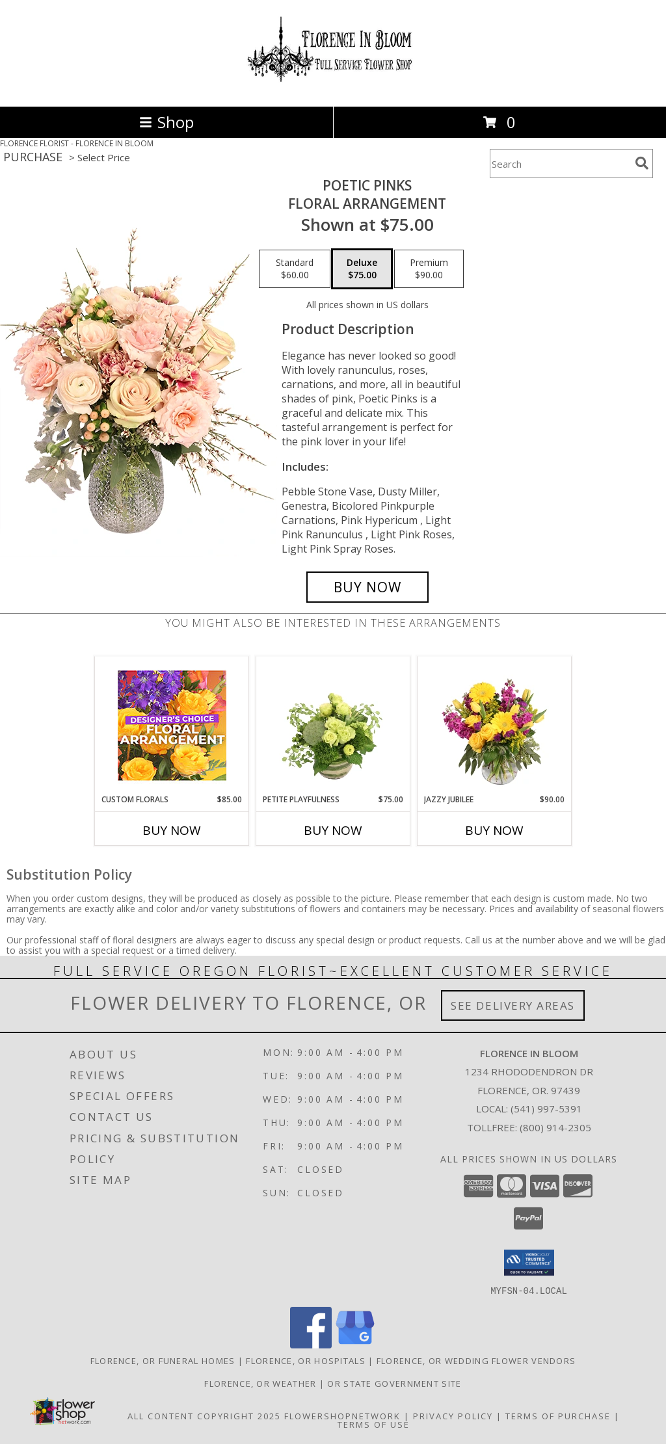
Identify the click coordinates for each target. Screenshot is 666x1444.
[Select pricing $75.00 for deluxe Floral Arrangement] (362, 269)
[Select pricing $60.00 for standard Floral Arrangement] (295, 269)
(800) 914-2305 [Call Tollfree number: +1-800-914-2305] (555, 1127)
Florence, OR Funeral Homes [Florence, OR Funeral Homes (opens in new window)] (162, 1360)
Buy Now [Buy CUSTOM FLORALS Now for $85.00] (171, 830)
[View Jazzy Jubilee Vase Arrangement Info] (494, 725)
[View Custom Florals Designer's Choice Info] (172, 725)
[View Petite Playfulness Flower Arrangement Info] (333, 725)
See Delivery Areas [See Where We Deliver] (513, 1005)
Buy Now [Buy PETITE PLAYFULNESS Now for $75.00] (333, 830)
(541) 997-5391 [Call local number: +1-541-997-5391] (546, 1108)
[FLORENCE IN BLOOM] (333, 87)
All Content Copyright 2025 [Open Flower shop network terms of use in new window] (204, 1415)
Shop (166, 122)
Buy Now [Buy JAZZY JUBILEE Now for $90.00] (494, 830)
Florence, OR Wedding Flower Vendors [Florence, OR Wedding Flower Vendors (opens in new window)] (476, 1360)
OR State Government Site (394, 1383)
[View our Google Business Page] (355, 1344)
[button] (529, 1263)
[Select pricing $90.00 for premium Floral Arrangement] (429, 269)
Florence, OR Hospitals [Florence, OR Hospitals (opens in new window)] (306, 1360)
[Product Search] (560, 163)
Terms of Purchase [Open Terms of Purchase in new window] (558, 1415)
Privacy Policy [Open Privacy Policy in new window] (453, 1415)
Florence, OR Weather (260, 1383)
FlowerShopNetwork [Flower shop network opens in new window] (342, 1415)
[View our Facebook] (311, 1344)
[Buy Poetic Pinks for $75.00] (367, 587)
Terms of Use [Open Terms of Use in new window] (374, 1424)
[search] (642, 163)
